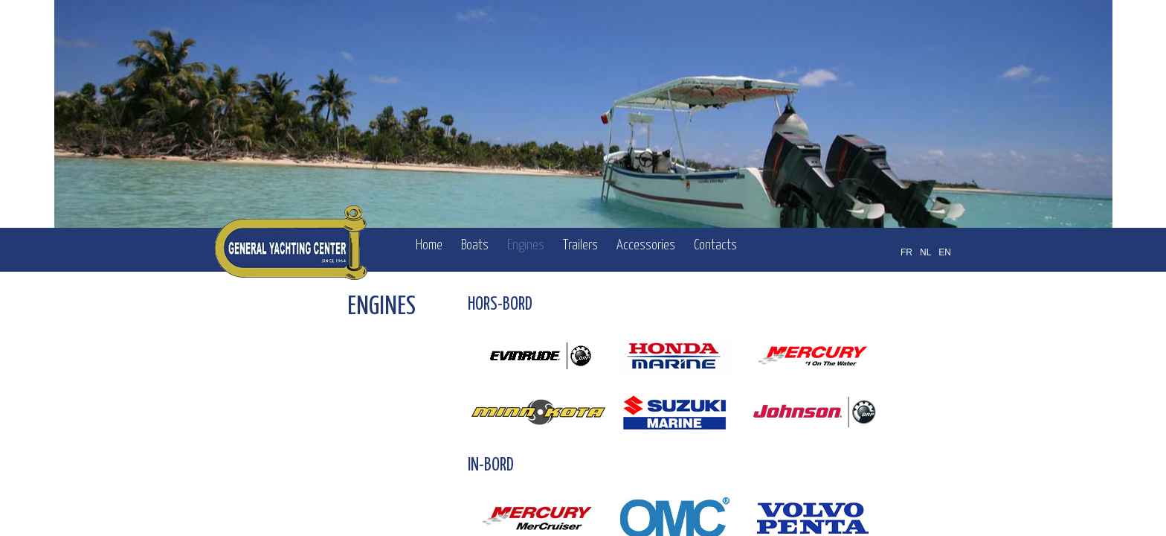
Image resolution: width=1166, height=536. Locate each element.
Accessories (645, 245)
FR (906, 252)
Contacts (715, 245)
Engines (525, 245)
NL (925, 252)
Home (429, 245)
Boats (475, 245)
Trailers (580, 245)
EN (944, 252)
